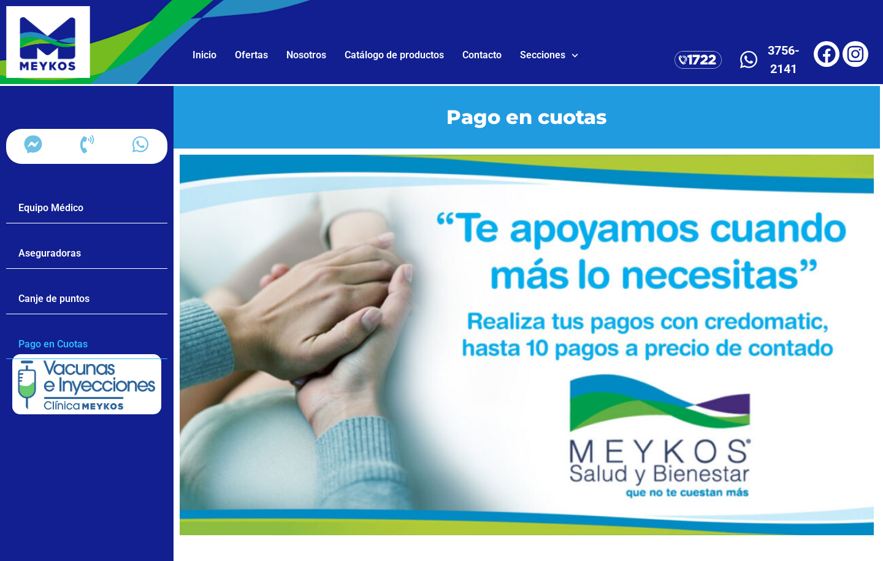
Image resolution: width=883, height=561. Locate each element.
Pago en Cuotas (53, 344)
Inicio (204, 55)
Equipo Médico (50, 208)
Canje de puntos (54, 298)
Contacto (482, 55)
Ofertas (251, 55)
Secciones (549, 55)
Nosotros (306, 55)
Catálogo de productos (394, 55)
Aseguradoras (49, 253)
